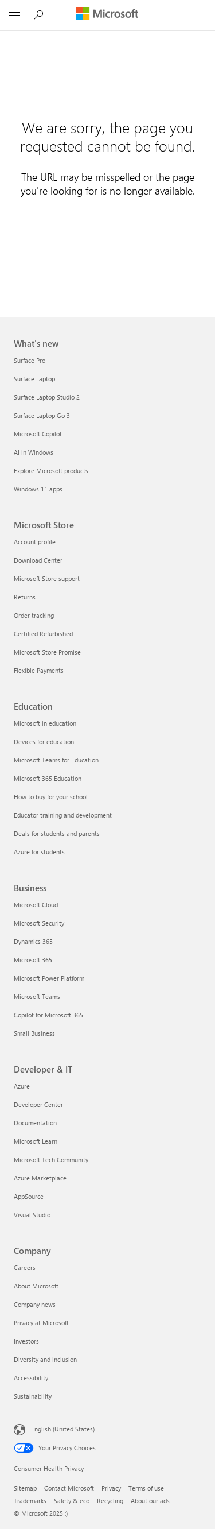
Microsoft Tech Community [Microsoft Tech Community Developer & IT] (51, 1159)
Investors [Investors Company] (26, 1341)
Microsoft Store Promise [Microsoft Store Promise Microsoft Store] (47, 652)
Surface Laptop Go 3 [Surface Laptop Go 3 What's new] (42, 415)
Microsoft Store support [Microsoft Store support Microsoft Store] (47, 578)
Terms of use (146, 1488)
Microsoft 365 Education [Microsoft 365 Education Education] (47, 778)
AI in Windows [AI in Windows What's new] (33, 452)
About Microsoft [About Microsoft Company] (36, 1286)
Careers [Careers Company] (25, 1267)
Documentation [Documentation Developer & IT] (35, 1122)
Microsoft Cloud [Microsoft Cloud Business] (36, 904)
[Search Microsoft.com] (40, 15)
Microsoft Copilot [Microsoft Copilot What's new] (38, 433)
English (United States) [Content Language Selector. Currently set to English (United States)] (63, 1429)
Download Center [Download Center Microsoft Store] (38, 560)
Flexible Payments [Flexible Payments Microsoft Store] (39, 670)
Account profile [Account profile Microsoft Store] (35, 541)
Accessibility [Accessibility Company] (31, 1377)
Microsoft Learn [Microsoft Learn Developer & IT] (35, 1141)
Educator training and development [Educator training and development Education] (63, 815)
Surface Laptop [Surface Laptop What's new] (34, 378)
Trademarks (30, 1500)
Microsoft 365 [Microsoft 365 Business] (33, 959)
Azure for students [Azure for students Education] (39, 851)
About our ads (150, 1500)
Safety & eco (71, 1500)
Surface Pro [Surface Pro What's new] (29, 360)
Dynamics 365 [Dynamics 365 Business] (33, 941)
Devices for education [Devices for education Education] (44, 741)
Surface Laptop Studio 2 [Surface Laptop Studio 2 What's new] (47, 397)
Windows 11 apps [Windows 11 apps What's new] (38, 489)
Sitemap (25, 1488)
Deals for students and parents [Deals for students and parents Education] (57, 833)
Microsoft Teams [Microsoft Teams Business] (37, 996)
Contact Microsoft (69, 1488)
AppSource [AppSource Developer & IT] (29, 1196)
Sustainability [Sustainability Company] (33, 1396)
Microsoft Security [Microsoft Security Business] (39, 923)
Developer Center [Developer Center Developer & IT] (38, 1104)
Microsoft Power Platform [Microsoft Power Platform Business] (49, 978)
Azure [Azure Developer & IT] (22, 1086)
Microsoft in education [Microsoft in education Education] (45, 723)
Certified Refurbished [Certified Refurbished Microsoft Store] (43, 633)
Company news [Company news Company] (35, 1304)
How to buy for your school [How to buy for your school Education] (51, 796)
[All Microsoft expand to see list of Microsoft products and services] (14, 15)
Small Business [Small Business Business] (34, 1033)
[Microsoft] (107, 14)
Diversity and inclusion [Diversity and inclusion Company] (45, 1359)
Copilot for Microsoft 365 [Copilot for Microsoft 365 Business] (48, 1015)
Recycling (110, 1500)
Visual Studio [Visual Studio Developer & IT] (32, 1214)
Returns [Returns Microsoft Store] (25, 597)
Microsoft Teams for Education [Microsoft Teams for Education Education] (56, 760)
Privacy (111, 1488)
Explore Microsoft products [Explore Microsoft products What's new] (51, 470)
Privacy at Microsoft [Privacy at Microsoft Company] (41, 1322)
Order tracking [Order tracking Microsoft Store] (34, 615)
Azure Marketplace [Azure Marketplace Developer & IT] (40, 1178)
